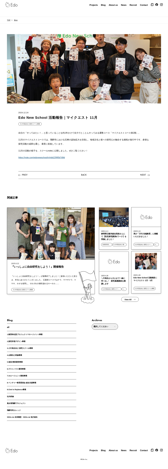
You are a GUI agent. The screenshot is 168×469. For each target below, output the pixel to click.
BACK (84, 174)
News (124, 5)
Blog (103, 5)
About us (113, 5)
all (8, 326)
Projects (94, 5)
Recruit (133, 5)
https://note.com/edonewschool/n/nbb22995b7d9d (41, 156)
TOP (8, 20)
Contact (144, 5)
